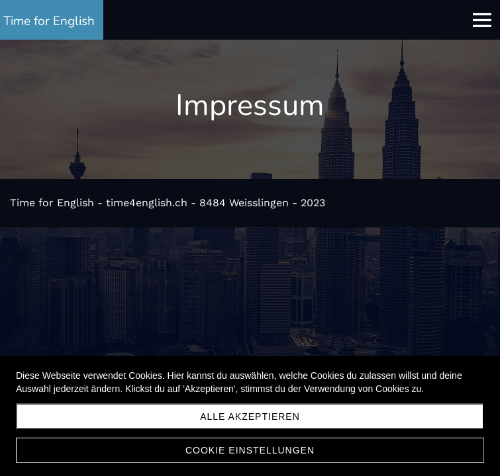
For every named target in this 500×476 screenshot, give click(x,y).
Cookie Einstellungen (250, 450)
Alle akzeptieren (250, 416)
